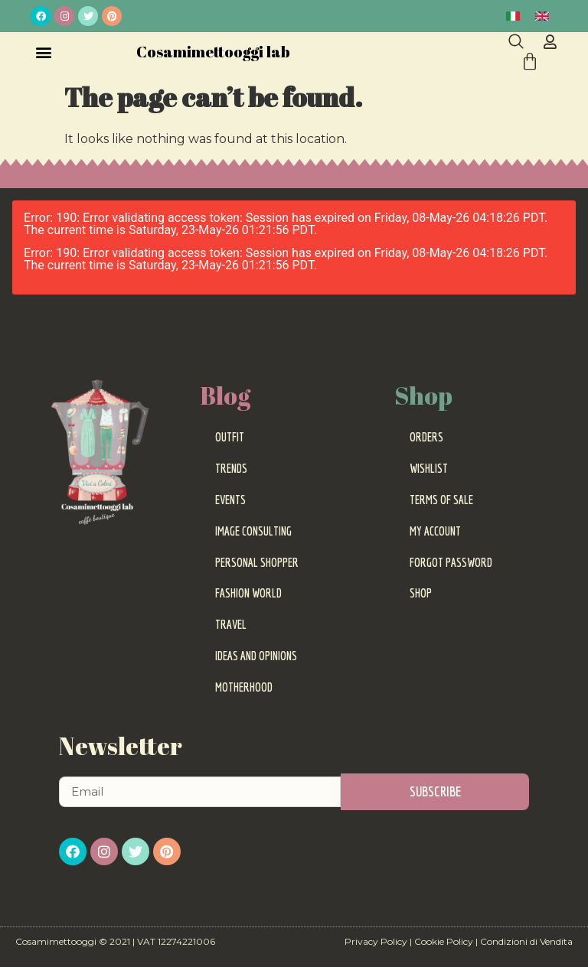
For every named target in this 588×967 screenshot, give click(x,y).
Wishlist (429, 468)
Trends (231, 468)
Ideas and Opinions (256, 656)
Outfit (229, 437)
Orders (426, 437)
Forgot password (451, 562)
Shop (421, 593)
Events (230, 499)
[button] (43, 51)
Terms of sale (441, 499)
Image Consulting (253, 531)
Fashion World (248, 593)
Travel (231, 624)
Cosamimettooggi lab (213, 51)
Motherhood (244, 687)
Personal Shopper (257, 562)
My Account (435, 531)
